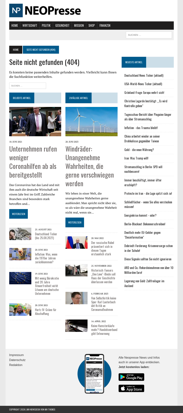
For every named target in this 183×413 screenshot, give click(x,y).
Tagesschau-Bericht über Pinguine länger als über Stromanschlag (147, 117)
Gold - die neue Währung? (139, 150)
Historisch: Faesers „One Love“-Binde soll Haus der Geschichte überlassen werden (103, 276)
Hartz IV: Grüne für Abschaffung (45, 312)
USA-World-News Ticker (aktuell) (143, 84)
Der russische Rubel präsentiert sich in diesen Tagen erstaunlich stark (102, 248)
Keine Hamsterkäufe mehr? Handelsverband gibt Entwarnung (104, 330)
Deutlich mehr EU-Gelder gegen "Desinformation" (142, 235)
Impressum (16, 355)
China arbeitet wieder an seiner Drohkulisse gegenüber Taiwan (142, 138)
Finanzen (105, 25)
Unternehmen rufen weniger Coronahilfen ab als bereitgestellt (33, 161)
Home (14, 25)
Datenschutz (17, 360)
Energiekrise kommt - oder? (140, 215)
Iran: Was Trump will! (136, 158)
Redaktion (15, 365)
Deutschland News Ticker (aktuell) (143, 75)
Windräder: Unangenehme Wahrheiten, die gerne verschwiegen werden (89, 166)
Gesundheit (62, 25)
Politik (46, 25)
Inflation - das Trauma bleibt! (141, 128)
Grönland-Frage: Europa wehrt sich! (144, 92)
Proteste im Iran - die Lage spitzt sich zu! (148, 193)
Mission (79, 25)
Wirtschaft (29, 25)
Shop (91, 25)
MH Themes (50, 409)
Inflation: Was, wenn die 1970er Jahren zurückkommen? (46, 258)
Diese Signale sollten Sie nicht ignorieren (147, 259)
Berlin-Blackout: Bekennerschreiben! (144, 224)
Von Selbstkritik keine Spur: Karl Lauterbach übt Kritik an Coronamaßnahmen (103, 304)
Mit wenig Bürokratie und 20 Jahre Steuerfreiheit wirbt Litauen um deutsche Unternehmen (47, 286)
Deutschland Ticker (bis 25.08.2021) (46, 236)
